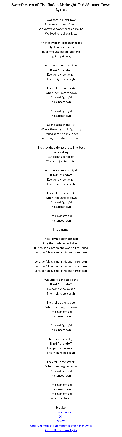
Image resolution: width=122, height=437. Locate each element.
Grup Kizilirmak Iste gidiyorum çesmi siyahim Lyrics (61, 425)
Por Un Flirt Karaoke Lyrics (61, 430)
